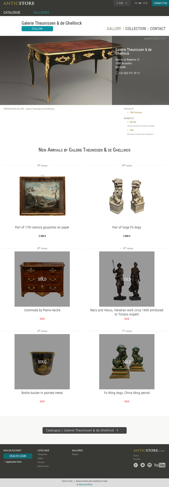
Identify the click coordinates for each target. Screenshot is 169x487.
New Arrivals (43, 466)
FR (136, 3)
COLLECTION (135, 29)
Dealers (75, 454)
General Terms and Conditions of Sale (91, 481)
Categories (42, 454)
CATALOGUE (11, 12)
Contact (136, 459)
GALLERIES (41, 12)
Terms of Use (67, 481)
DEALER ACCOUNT (12, 450)
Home (136, 455)
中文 (145, 3)
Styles (40, 458)
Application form (14, 461)
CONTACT (158, 29)
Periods (41, 462)
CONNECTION (160, 3)
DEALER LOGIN (18, 456)
